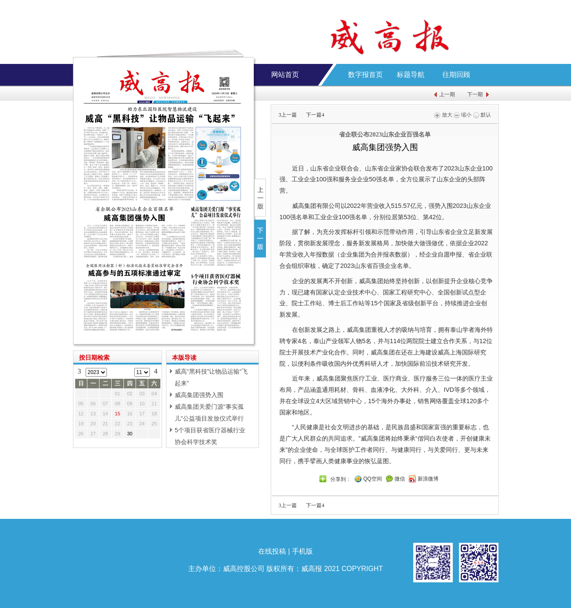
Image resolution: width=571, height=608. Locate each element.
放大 (443, 115)
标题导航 (411, 74)
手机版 (302, 551)
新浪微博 (428, 479)
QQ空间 (372, 479)
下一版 (260, 238)
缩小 (462, 115)
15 (117, 413)
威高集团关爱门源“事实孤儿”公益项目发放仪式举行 (209, 412)
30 (130, 433)
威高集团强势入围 (199, 394)
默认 (482, 115)
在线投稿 (272, 551)
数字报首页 (365, 74)
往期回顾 (456, 74)
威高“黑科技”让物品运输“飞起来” (211, 377)
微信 (400, 479)
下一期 (475, 94)
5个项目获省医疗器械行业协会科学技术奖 (210, 436)
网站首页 (285, 74)
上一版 (260, 198)
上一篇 (288, 115)
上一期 (447, 94)
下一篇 (315, 115)
